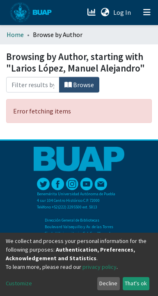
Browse (79, 85)
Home (15, 34)
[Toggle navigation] (147, 12)
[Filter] (33, 84)
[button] (105, 12)
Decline (108, 283)
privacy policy (99, 267)
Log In (123, 12)
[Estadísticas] (92, 12)
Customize (19, 283)
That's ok (136, 283)
